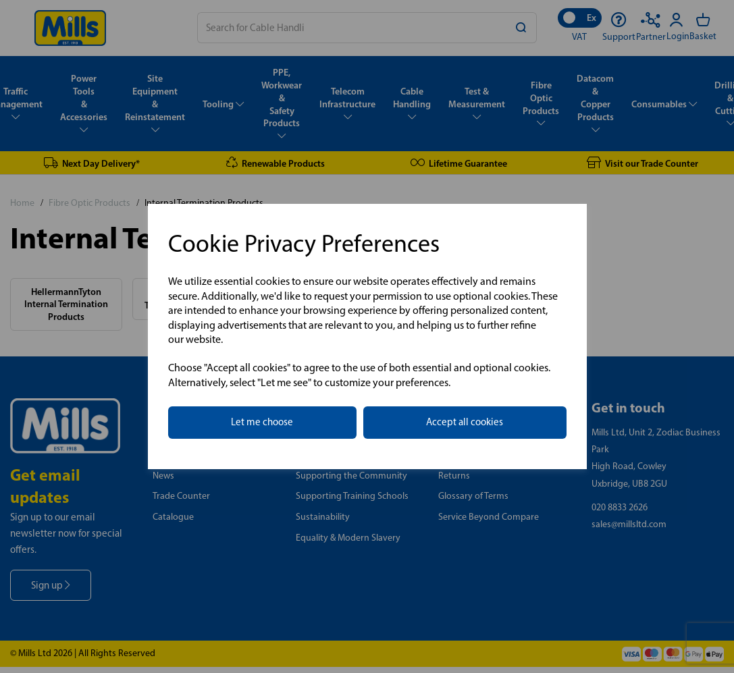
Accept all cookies (464, 422)
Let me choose (262, 422)
